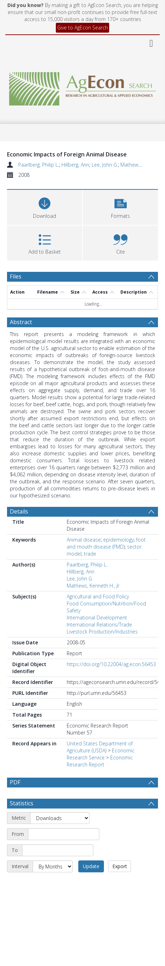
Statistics (21, 820)
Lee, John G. (105, 164)
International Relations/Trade (99, 624)
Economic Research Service (100, 754)
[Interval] (53, 883)
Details (19, 511)
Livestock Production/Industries (102, 631)
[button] (120, 206)
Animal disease (84, 539)
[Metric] (60, 835)
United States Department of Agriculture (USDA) (100, 747)
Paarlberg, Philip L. (38, 164)
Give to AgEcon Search (82, 27)
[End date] (57, 867)
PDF (15, 782)
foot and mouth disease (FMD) (106, 543)
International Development (97, 617)
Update (91, 883)
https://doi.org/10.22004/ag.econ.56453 (111, 664)
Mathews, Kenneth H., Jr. (93, 585)
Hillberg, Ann (75, 164)
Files (15, 276)
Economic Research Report (100, 761)
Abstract (21, 322)
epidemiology (118, 539)
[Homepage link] (82, 87)
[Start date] (63, 851)
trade (90, 553)
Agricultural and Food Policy (98, 596)
